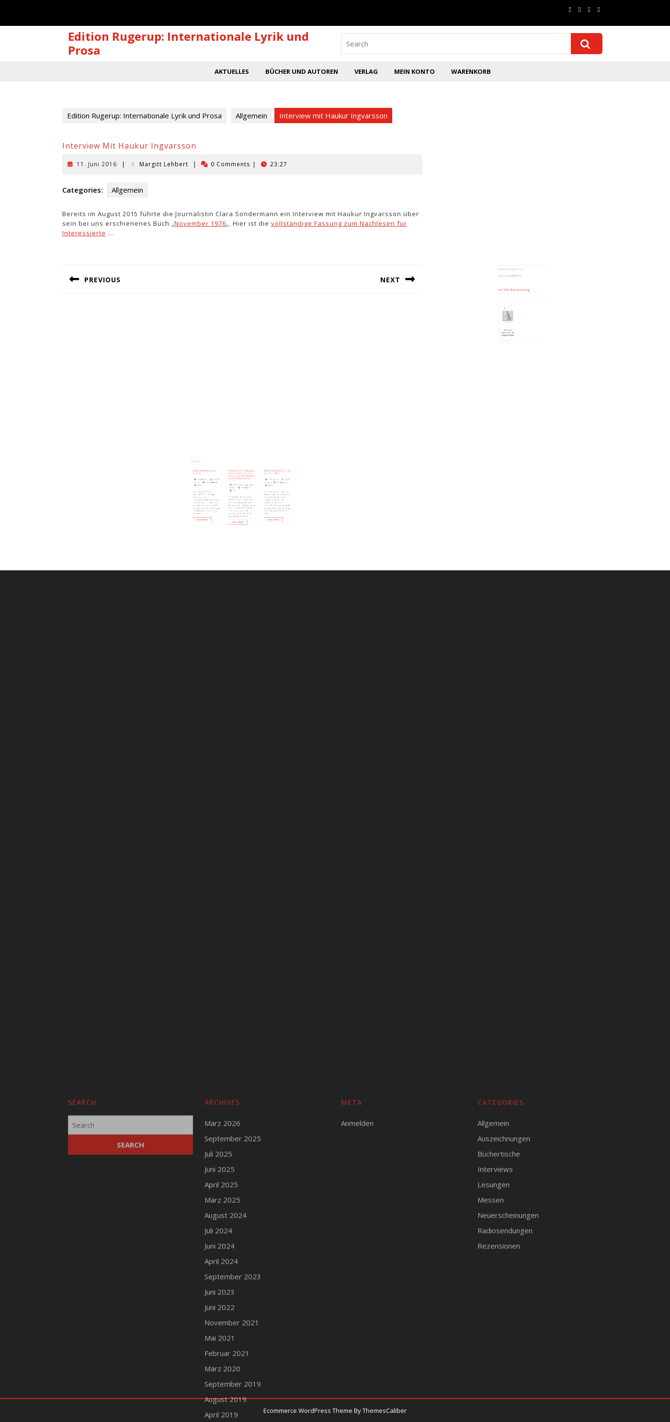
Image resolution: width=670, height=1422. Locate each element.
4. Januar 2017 (264, 487)
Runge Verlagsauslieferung (513, 288)
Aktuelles (232, 71)
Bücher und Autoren (301, 71)
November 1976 (200, 223)
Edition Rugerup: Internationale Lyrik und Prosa (188, 43)
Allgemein (251, 115)
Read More (214, 516)
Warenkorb (471, 71)
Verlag (366, 71)
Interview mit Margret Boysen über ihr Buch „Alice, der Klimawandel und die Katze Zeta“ (242, 484)
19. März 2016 (239, 491)
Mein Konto (414, 71)
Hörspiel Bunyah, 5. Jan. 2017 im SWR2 (267, 482)
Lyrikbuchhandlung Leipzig (215, 482)
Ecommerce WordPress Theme (307, 1410)
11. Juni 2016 (97, 164)
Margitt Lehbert (163, 164)
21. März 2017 (213, 487)
